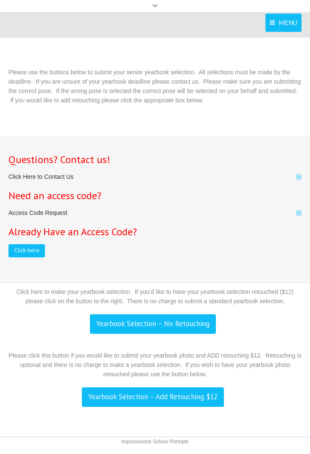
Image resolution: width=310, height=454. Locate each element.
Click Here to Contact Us (40, 176)
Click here (26, 250)
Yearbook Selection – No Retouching (152, 323)
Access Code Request (37, 212)
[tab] (155, 176)
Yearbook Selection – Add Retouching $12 (153, 396)
